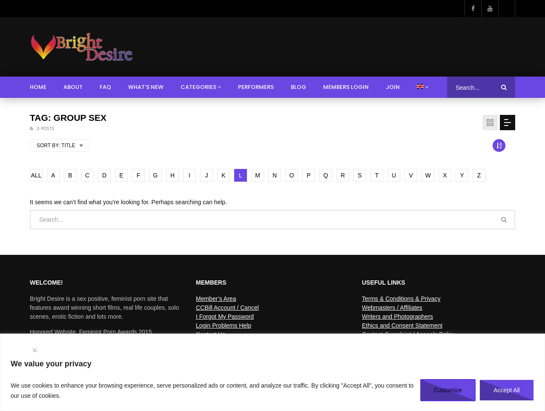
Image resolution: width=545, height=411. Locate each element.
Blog (298, 87)
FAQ (105, 87)
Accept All (506, 390)
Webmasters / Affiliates (392, 307)
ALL (36, 175)
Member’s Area (216, 298)
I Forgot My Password (225, 316)
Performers (256, 87)
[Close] (34, 350)
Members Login (346, 87)
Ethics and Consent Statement (402, 325)
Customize (448, 390)
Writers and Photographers (397, 316)
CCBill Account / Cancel (227, 307)
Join (393, 87)
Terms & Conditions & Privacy (401, 298)
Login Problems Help (223, 325)
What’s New (146, 87)
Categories (198, 87)
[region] (272, 372)
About (73, 87)
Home (38, 87)
